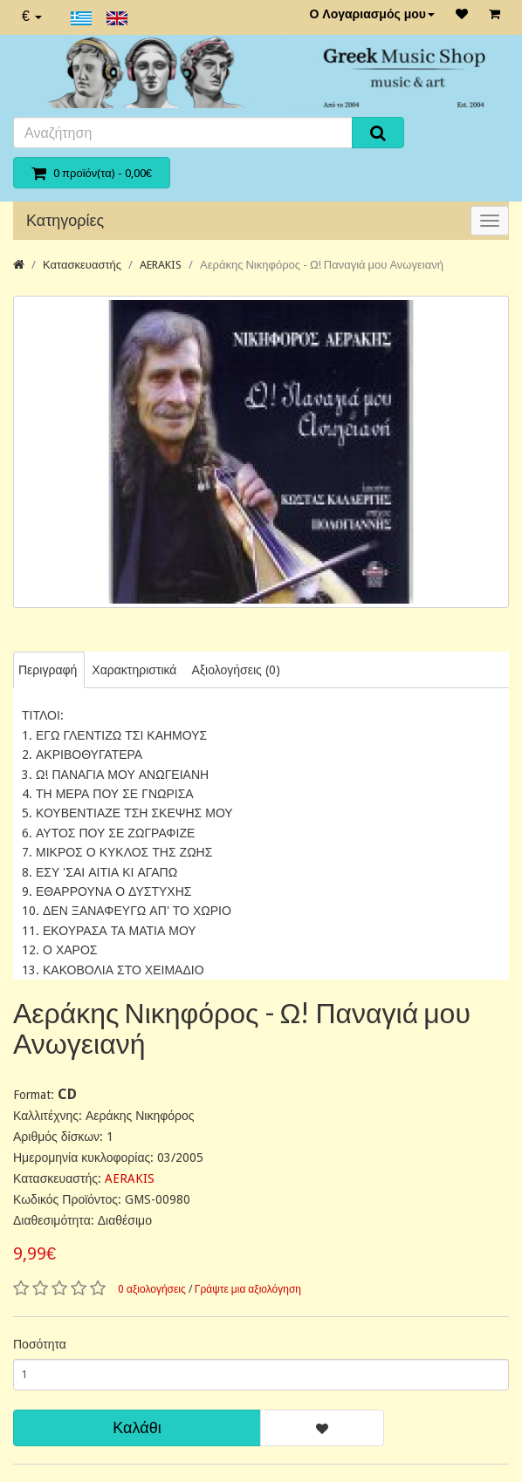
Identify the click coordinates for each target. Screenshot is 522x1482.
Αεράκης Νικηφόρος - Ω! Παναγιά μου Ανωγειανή (321, 264)
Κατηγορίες (65, 220)
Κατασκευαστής (82, 264)
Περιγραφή (47, 670)
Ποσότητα (39, 1344)
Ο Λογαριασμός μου (372, 14)
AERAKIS (161, 264)
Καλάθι (137, 1427)
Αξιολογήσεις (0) (235, 670)
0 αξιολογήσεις (152, 1289)
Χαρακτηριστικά (134, 670)
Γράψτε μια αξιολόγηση (248, 1289)
